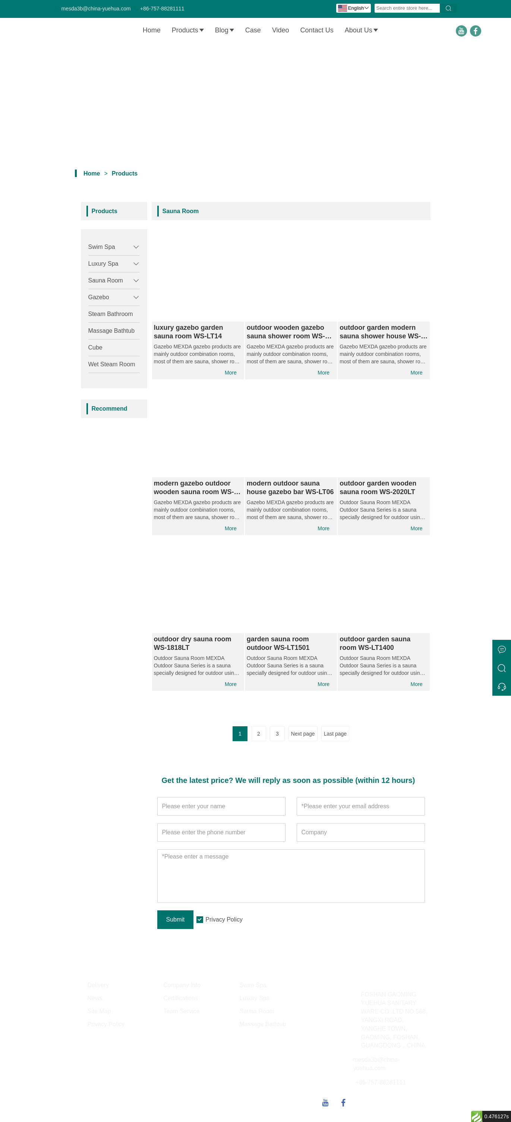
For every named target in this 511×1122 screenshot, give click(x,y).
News (95, 1001)
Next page (303, 737)
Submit (175, 923)
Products (188, 30)
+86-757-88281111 (162, 9)
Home (152, 30)
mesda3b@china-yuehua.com (96, 9)
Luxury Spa (103, 263)
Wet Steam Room (111, 364)
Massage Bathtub (111, 331)
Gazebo (98, 297)
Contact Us (317, 30)
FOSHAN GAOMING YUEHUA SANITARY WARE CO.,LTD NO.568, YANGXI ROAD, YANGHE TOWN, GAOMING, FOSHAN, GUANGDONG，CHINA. (394, 1023)
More (230, 373)
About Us (361, 30)
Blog (224, 30)
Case (253, 30)
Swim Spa (101, 247)
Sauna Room (105, 280)
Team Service (182, 1014)
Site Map (99, 1014)
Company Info (182, 989)
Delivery (98, 989)
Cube (95, 347)
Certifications (181, 1001)
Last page (335, 737)
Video (281, 30)
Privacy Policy (224, 923)
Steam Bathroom (110, 314)
